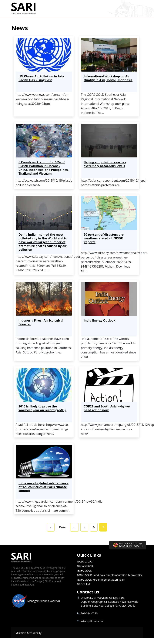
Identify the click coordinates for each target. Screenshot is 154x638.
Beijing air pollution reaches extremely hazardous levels (105, 164)
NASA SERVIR (85, 566)
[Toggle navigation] (138, 8)
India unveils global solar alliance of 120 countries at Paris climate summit (43, 487)
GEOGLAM (83, 584)
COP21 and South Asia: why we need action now (107, 408)
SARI (27, 8)
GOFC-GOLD (84, 570)
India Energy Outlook (99, 320)
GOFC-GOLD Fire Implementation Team (101, 579)
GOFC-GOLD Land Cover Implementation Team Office (110, 575)
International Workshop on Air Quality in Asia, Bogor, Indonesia (108, 78)
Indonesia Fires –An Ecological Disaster (40, 322)
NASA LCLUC (84, 561)
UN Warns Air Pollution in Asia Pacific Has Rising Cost (41, 78)
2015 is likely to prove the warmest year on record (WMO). (42, 408)
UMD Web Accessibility (28, 633)
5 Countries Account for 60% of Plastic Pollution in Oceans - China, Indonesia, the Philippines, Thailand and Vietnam (43, 168)
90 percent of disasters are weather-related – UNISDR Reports (104, 238)
